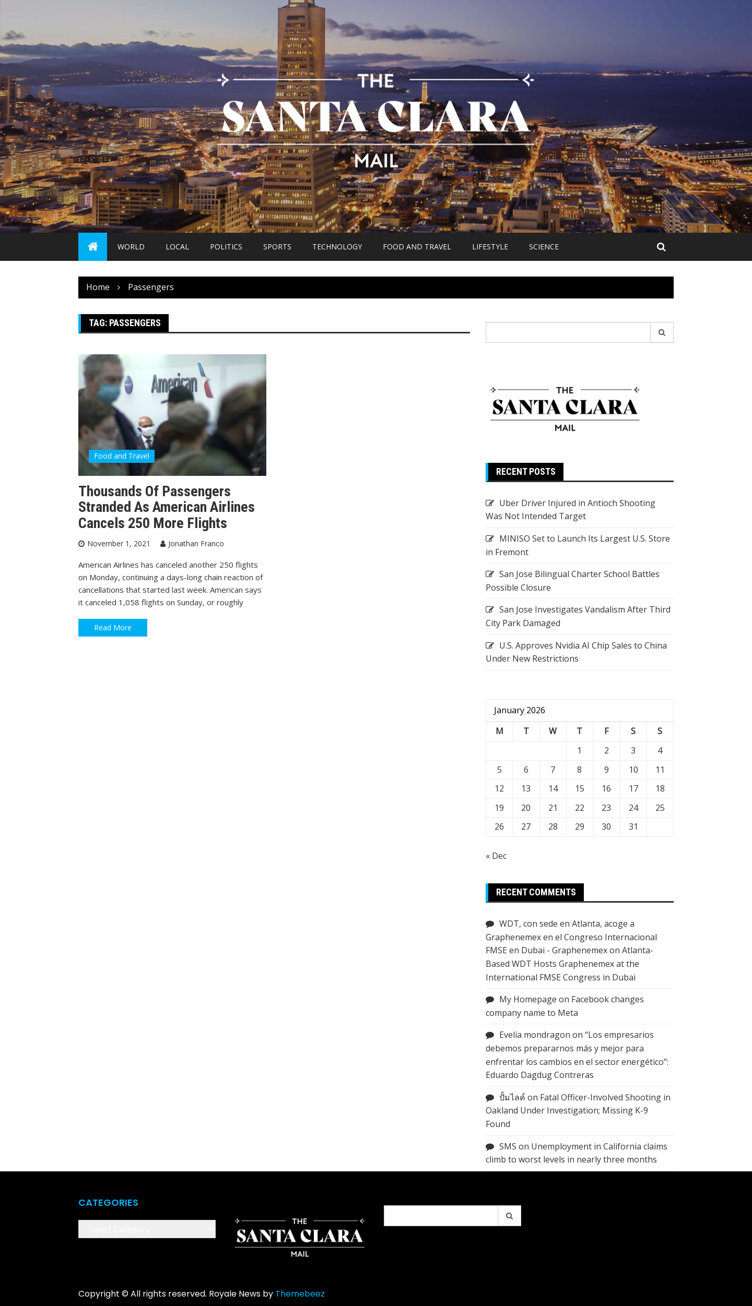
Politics (226, 246)
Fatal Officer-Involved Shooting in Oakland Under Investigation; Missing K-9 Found (578, 1111)
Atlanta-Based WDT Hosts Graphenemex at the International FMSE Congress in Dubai (569, 963)
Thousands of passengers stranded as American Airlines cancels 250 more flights (166, 507)
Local (177, 246)
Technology (337, 246)
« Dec (496, 855)
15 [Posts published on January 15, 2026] (579, 788)
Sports (277, 246)
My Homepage (528, 999)
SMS (507, 1146)
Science (544, 246)
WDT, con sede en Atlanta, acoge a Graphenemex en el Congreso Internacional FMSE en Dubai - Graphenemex (571, 937)
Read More (113, 627)
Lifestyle (490, 246)
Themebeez (300, 1294)
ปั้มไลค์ (512, 1097)
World (131, 246)
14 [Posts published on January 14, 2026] (553, 788)
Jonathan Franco (196, 543)
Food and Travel (417, 246)
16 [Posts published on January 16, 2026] (606, 788)
